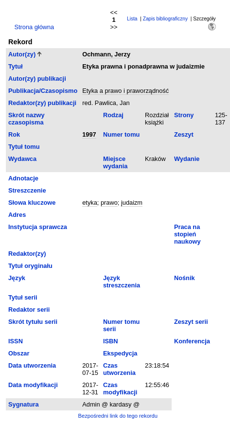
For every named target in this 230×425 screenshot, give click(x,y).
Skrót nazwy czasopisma (26, 118)
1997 (89, 134)
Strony (184, 115)
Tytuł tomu (23, 146)
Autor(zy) (21, 54)
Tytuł (15, 66)
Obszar (18, 353)
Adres (17, 214)
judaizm (131, 202)
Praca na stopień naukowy (187, 234)
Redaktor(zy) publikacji (42, 102)
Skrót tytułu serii (32, 321)
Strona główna (34, 27)
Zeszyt (184, 134)
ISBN (110, 341)
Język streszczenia (121, 281)
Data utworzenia (32, 365)
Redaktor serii (29, 309)
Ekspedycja (120, 353)
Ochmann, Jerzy (106, 54)
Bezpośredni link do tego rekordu (118, 416)
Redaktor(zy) (27, 253)
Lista (132, 18)
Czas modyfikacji (120, 388)
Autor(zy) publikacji (37, 78)
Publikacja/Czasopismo (42, 90)
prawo (109, 202)
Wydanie (186, 158)
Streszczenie (27, 190)
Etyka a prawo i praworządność (125, 90)
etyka (89, 202)
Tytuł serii (22, 297)
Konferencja (192, 341)
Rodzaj (113, 115)
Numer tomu (121, 134)
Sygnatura (23, 404)
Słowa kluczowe (31, 202)
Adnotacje (23, 178)
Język (16, 278)
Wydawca (22, 158)
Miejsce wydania (115, 162)
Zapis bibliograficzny (165, 18)
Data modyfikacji (33, 385)
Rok (14, 134)
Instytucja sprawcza (37, 226)
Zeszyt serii (191, 321)
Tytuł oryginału (30, 265)
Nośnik (184, 278)
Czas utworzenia (119, 369)
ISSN (15, 341)
